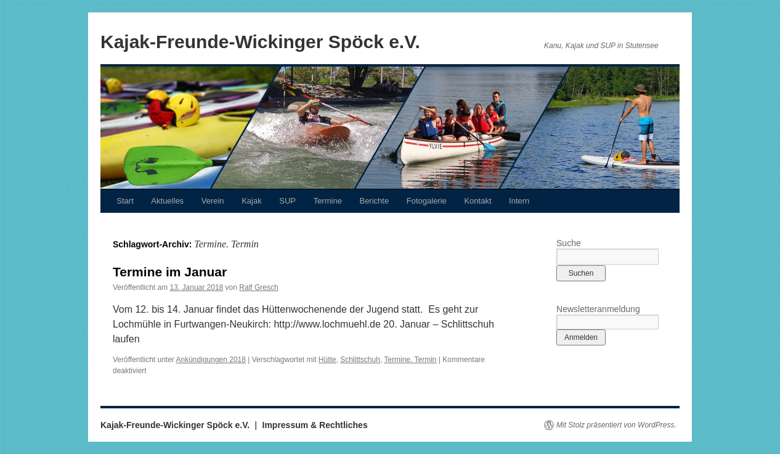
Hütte (327, 359)
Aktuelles (167, 200)
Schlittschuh (360, 359)
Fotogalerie (427, 200)
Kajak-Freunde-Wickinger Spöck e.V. (260, 41)
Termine (328, 200)
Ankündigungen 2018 (211, 359)
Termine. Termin (410, 359)
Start (124, 200)
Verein (212, 200)
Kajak (252, 200)
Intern (519, 200)
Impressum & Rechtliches (315, 425)
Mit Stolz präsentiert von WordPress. (616, 425)
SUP (287, 200)
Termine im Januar (170, 272)
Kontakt (477, 200)
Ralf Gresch (258, 287)
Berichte (374, 200)
